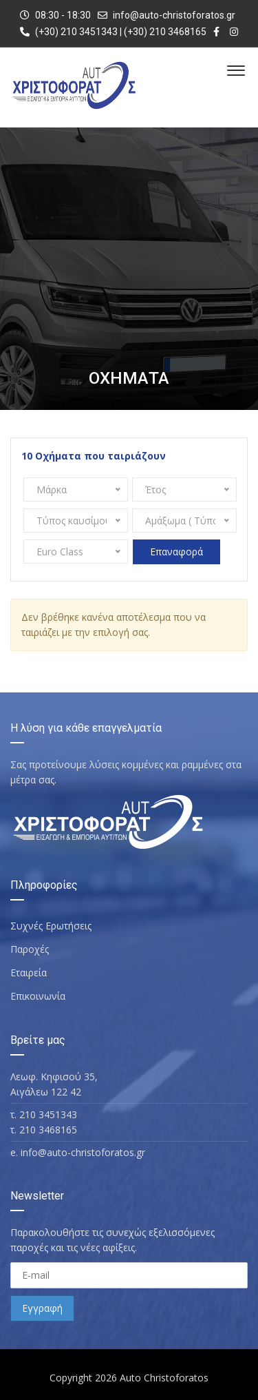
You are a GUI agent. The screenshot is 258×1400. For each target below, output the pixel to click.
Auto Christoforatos (164, 1377)
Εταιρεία (28, 972)
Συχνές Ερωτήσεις (51, 925)
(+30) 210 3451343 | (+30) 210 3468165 (113, 31)
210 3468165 (48, 1129)
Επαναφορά (176, 551)
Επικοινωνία (37, 995)
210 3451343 (48, 1114)
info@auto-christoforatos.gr (174, 15)
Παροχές (29, 949)
